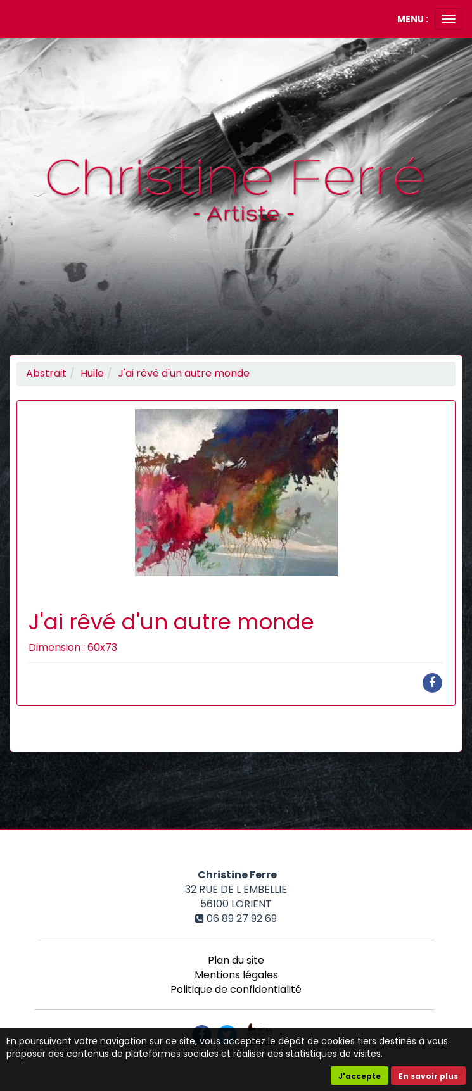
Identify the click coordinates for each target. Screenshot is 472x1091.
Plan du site (236, 960)
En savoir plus (428, 1076)
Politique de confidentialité (236, 989)
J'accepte (359, 1076)
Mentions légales (236, 975)
